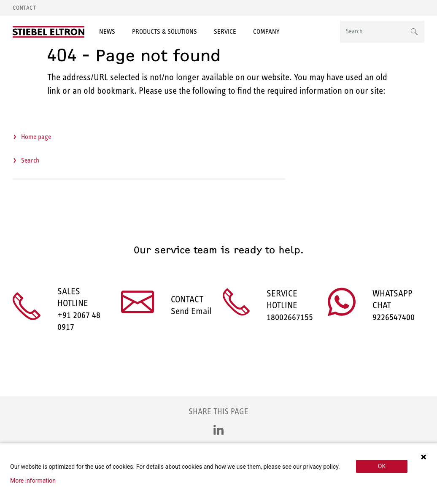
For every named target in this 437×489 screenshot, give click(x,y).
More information (33, 480)
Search (30, 160)
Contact (24, 7)
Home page (36, 136)
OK (382, 466)
